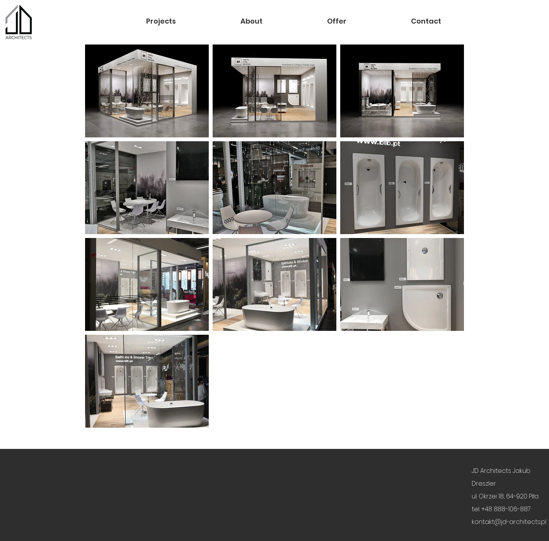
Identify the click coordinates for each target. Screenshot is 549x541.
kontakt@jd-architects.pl (509, 521)
